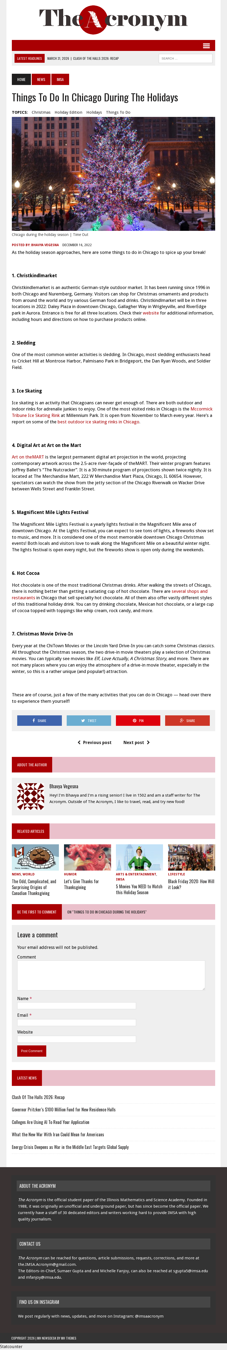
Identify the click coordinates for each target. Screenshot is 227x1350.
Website (24, 1032)
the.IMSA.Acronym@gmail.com (47, 1264)
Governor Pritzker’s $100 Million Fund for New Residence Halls (63, 1109)
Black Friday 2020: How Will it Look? (191, 885)
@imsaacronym (149, 1316)
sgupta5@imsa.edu (190, 1270)
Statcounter (11, 1346)
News (41, 79)
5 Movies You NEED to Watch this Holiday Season (139, 890)
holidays (93, 112)
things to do (117, 112)
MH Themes (68, 1338)
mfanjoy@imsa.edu (43, 1277)
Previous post (94, 743)
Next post (136, 743)
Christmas (40, 112)
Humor (70, 875)
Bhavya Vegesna (44, 246)
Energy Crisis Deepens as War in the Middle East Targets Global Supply (69, 1147)
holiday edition (68, 112)
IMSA (120, 880)
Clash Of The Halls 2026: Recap (37, 1097)
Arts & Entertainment (136, 875)
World (28, 875)
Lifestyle (176, 875)
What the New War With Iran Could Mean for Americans (57, 1134)
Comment (26, 956)
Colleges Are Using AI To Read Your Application (50, 1122)
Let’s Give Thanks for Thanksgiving (81, 885)
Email (23, 1015)
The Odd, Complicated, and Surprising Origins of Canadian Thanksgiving (33, 887)
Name (23, 998)
